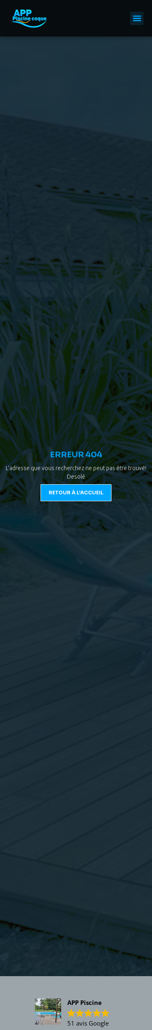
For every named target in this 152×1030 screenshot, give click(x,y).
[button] (136, 18)
